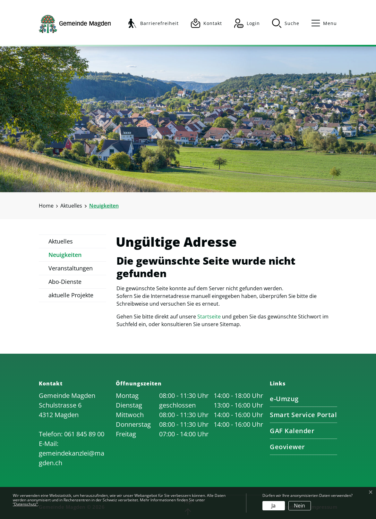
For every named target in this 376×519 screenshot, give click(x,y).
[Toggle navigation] (321, 23)
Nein (299, 505)
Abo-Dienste (64, 281)
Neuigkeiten (64, 256)
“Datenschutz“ (25, 504)
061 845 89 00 (84, 434)
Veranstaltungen (70, 268)
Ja (273, 505)
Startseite (209, 316)
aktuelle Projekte (70, 295)
